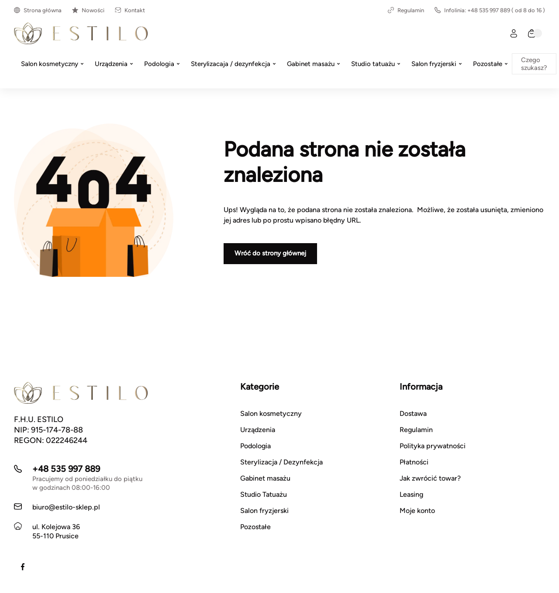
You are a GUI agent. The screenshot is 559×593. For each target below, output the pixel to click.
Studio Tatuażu (263, 494)
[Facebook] (22, 567)
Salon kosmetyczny (271, 413)
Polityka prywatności (433, 446)
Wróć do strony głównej (270, 253)
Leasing (411, 494)
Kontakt (130, 10)
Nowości (88, 10)
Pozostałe (255, 527)
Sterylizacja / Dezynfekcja (281, 462)
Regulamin (406, 10)
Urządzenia (257, 430)
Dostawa (413, 413)
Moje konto (417, 510)
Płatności (414, 462)
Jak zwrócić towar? (430, 478)
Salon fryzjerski (264, 510)
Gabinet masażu (265, 478)
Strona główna (38, 10)
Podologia (255, 446)
